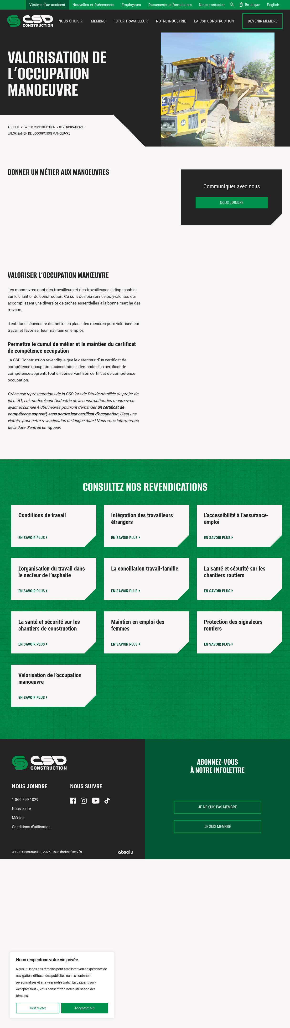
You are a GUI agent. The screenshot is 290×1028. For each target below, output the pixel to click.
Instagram (84, 814)
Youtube (96, 814)
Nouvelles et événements (93, 5)
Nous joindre (231, 216)
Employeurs (131, 5)
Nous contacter (212, 5)
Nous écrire (21, 822)
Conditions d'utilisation (31, 840)
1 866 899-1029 (25, 813)
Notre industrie (171, 28)
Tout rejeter (37, 1008)
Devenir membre (262, 28)
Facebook (73, 814)
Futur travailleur (131, 28)
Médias (18, 831)
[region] (62, 985)
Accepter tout (85, 1008)
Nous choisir (70, 28)
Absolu (125, 865)
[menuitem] (273, 5)
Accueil (14, 140)
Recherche (231, 5)
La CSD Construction (214, 28)
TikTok (107, 814)
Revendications (71, 140)
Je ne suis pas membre (217, 820)
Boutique (252, 5)
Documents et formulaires (170, 5)
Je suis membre (217, 840)
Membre (98, 28)
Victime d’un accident (47, 5)
